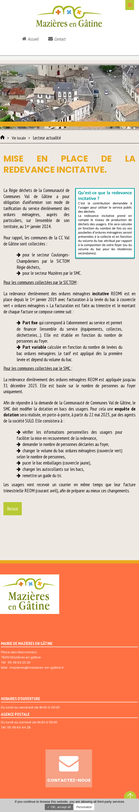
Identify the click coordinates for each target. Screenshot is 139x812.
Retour (12, 509)
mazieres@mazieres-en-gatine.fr (37, 667)
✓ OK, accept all (59, 807)
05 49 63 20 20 (19, 662)
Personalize (84, 807)
